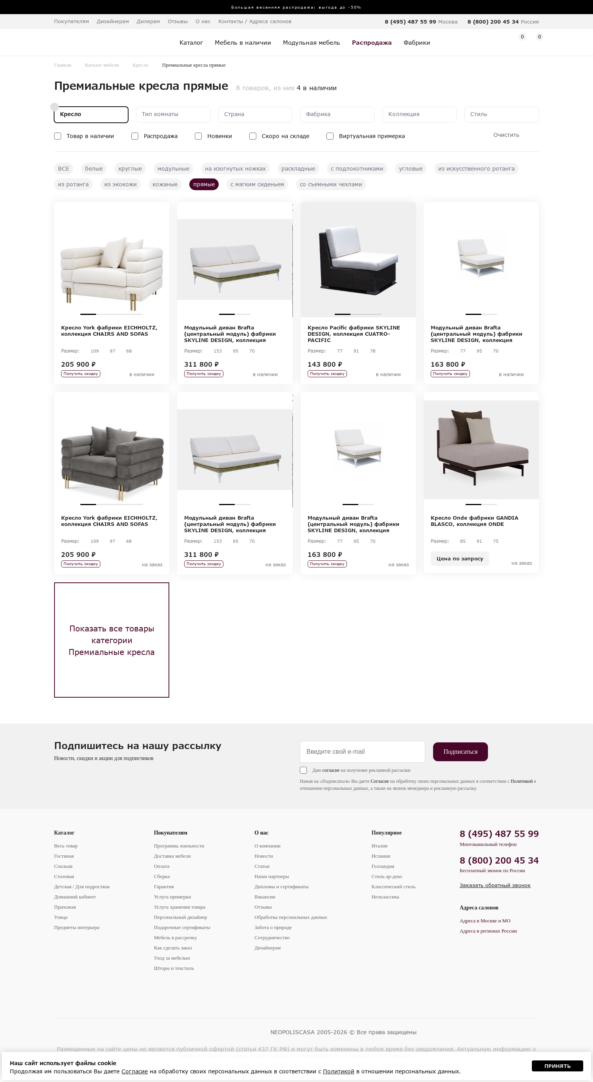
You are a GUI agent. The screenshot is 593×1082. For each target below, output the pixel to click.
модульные (173, 168)
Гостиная (64, 867)
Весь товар (66, 857)
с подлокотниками (357, 168)
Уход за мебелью (172, 969)
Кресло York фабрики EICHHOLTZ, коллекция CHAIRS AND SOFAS (109, 330)
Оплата (162, 877)
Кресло (141, 65)
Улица (60, 928)
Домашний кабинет (75, 908)
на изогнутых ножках (235, 168)
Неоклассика (385, 908)
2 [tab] (104, 314)
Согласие (380, 792)
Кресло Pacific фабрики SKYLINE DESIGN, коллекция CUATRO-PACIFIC (354, 333)
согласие (330, 781)
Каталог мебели (102, 65)
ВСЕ (63, 168)
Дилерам (148, 21)
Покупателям (171, 844)
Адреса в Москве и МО (485, 932)
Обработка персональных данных (290, 928)
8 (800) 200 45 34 (493, 21)
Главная (62, 65)
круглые (130, 168)
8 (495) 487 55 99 (410, 21)
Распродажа (161, 136)
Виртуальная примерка (372, 136)
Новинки (219, 136)
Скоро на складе (285, 136)
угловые (411, 168)
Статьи (261, 877)
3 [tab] (119, 314)
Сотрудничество (272, 949)
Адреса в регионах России (488, 942)
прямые (204, 184)
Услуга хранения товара (179, 918)
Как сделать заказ (173, 959)
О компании (267, 857)
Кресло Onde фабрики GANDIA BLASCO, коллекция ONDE (475, 526)
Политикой (522, 792)
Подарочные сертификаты (182, 939)
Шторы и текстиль (174, 979)
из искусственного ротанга (476, 168)
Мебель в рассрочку (175, 949)
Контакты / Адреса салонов (255, 21)
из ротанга (73, 184)
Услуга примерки (172, 908)
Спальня (63, 877)
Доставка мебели (172, 867)
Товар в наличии (90, 136)
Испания (381, 867)
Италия (380, 857)
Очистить (506, 135)
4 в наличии (317, 87)
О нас (261, 844)
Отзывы (178, 21)
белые (94, 168)
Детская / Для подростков (82, 898)
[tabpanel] (111, 259)
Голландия (383, 877)
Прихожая (65, 918)
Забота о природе (273, 939)
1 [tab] (88, 314)
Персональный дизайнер (180, 928)
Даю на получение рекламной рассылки (361, 781)
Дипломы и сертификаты (281, 898)
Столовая (64, 888)
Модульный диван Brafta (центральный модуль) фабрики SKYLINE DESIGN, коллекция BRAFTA (230, 333)
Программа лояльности (179, 857)
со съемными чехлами (331, 184)
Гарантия (164, 898)
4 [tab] (135, 314)
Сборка (162, 888)
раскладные (298, 168)
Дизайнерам (113, 21)
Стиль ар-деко (387, 888)
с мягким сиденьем (257, 184)
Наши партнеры (271, 888)
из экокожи (120, 184)
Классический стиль (393, 898)
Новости (263, 867)
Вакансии (264, 908)
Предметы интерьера (77, 939)
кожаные (165, 184)
